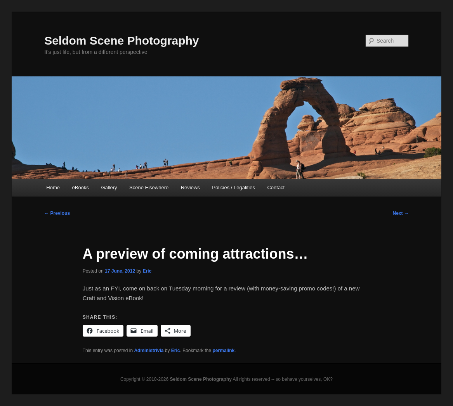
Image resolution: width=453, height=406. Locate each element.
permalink (224, 350)
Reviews (190, 187)
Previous (57, 213)
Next (401, 213)
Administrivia (148, 350)
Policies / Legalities (233, 187)
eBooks (80, 187)
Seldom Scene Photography (121, 40)
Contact (276, 187)
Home (53, 187)
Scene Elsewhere (148, 187)
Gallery (109, 187)
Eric (146, 271)
